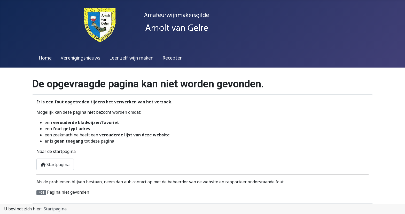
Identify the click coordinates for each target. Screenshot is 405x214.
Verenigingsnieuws (80, 58)
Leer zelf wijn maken (131, 58)
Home (45, 58)
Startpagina (55, 164)
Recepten (172, 58)
